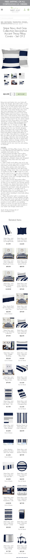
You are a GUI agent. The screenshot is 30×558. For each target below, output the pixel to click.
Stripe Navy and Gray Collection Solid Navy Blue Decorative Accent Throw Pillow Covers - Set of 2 (22, 240)
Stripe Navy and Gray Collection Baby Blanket (8, 426)
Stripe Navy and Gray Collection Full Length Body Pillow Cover (8, 240)
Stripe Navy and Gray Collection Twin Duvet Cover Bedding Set (22, 307)
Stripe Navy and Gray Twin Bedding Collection (8, 331)
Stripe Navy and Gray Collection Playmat (22, 475)
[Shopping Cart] (28, 9)
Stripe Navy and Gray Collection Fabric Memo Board (22, 499)
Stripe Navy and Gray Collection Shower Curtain (8, 523)
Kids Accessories (8, 21)
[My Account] (24, 9)
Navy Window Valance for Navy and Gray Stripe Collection (8, 451)
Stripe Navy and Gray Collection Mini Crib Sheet (22, 378)
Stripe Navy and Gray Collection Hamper (22, 523)
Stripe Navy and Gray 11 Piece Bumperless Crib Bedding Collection (8, 499)
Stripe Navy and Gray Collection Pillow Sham (22, 354)
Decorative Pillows (17, 21)
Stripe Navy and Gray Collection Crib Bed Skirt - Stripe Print (8, 475)
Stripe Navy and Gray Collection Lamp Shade (8, 547)
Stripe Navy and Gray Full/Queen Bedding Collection (8, 285)
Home (2, 21)
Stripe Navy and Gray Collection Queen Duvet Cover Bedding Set (22, 262)
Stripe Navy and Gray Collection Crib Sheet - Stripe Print (8, 402)
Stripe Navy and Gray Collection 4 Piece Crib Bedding (8, 378)
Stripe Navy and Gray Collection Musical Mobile (22, 547)
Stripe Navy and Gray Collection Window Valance (22, 451)
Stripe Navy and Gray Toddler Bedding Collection (8, 354)
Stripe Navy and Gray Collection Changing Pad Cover (22, 402)
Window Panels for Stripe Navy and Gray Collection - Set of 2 (22, 426)
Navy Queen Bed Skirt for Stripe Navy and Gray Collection (8, 307)
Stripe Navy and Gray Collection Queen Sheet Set (22, 285)
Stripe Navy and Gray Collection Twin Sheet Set (22, 331)
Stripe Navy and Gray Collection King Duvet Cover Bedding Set (8, 262)
